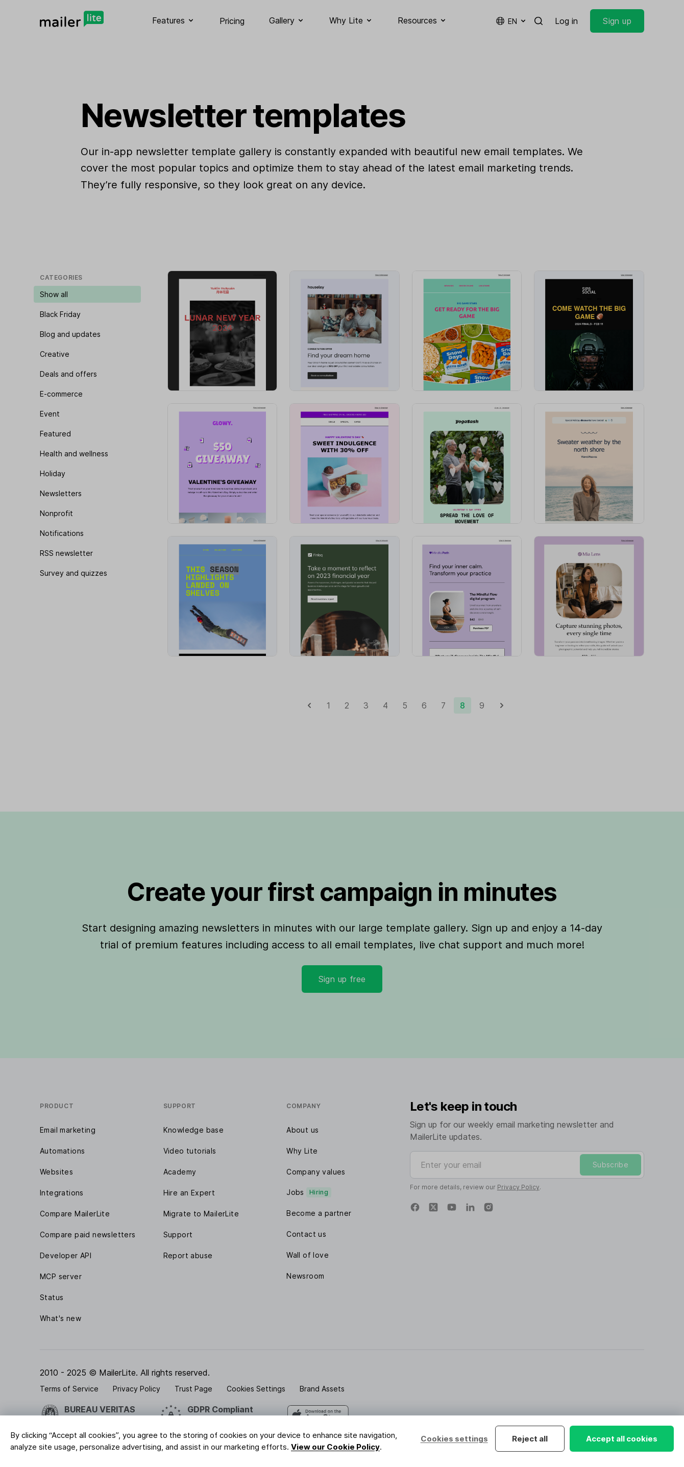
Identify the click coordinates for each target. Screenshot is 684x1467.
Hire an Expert (189, 1192)
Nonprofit (56, 513)
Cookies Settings (256, 1388)
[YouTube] (452, 1207)
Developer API (65, 1255)
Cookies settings (453, 1439)
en (511, 21)
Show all (54, 294)
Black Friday (60, 314)
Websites (56, 1171)
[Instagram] (488, 1207)
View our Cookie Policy (335, 1447)
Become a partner (318, 1213)
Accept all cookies (621, 1439)
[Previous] (309, 705)
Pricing (232, 21)
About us (302, 1130)
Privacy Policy (518, 1187)
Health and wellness (74, 453)
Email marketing (67, 1130)
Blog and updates (70, 334)
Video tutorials (189, 1150)
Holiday (52, 473)
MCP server (61, 1276)
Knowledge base (193, 1130)
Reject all (530, 1439)
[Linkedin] (470, 1207)
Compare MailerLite (75, 1213)
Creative (54, 354)
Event (50, 413)
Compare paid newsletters (88, 1234)
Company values (316, 1171)
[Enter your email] (527, 1165)
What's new (60, 1318)
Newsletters (61, 493)
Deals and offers (68, 374)
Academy (180, 1171)
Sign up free (342, 979)
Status (51, 1297)
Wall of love (307, 1255)
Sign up (617, 21)
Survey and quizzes (73, 573)
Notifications (62, 533)
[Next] (502, 705)
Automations (62, 1150)
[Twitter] (433, 1207)
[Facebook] (415, 1207)
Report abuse (188, 1255)
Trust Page (193, 1388)
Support (178, 1234)
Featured (55, 433)
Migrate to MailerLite (201, 1213)
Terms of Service (69, 1388)
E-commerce (61, 393)
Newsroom (305, 1276)
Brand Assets (322, 1388)
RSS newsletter (66, 553)
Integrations (62, 1192)
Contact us (306, 1234)
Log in (566, 21)
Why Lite (301, 1150)
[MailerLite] (72, 19)
